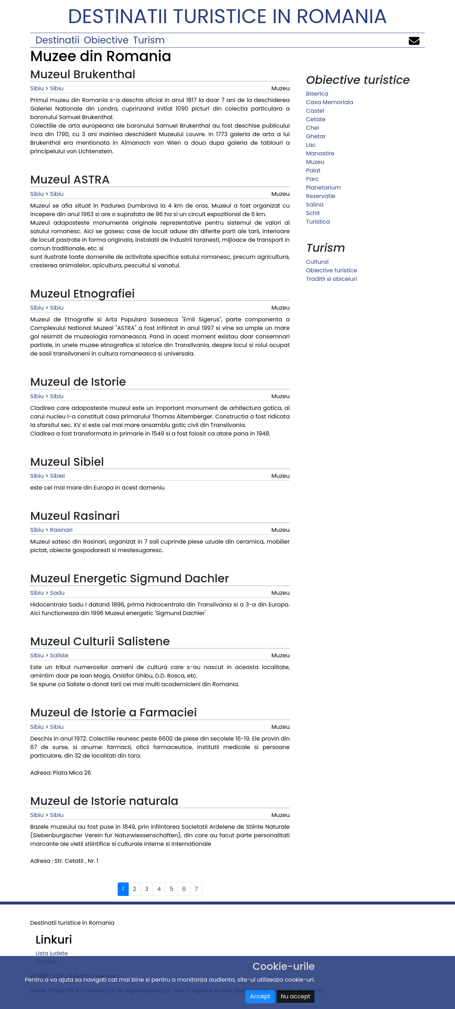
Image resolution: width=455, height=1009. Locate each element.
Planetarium (323, 187)
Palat (313, 170)
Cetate (316, 119)
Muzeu (315, 162)
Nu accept (295, 996)
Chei (312, 128)
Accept (260, 996)
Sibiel (57, 476)
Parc (312, 179)
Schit (313, 213)
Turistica (318, 222)
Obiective (106, 40)
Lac (311, 145)
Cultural (317, 262)
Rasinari (61, 530)
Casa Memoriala (329, 102)
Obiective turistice (331, 270)
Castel (315, 111)
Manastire (320, 153)
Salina (314, 205)
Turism (149, 40)
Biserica (317, 94)
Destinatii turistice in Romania (227, 16)
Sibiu (37, 88)
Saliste (59, 655)
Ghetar (316, 136)
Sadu (57, 593)
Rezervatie (320, 196)
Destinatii (57, 40)
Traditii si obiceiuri (331, 279)
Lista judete (52, 953)
